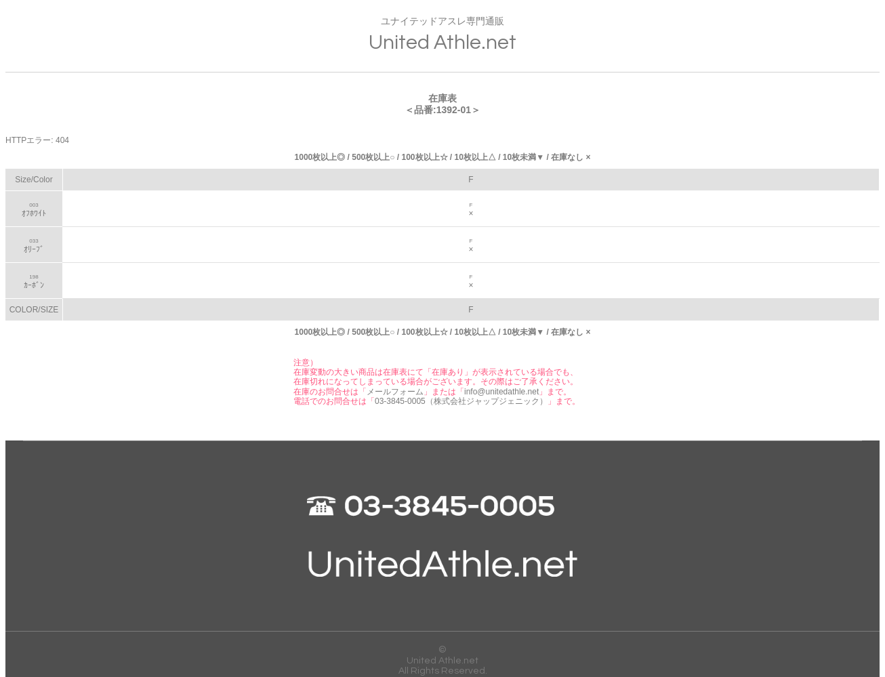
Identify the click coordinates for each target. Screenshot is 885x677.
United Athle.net (442, 660)
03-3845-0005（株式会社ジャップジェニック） (461, 401)
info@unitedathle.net (501, 391)
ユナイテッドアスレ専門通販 (442, 35)
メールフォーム (395, 391)
